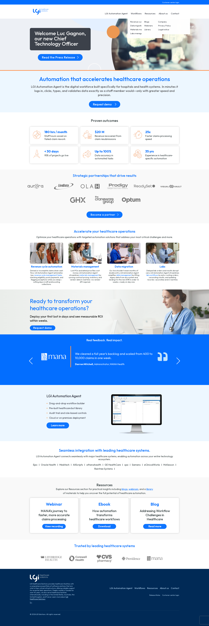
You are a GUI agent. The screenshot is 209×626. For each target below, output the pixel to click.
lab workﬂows (152, 275)
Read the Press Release (60, 57)
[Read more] (155, 515)
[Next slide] (178, 361)
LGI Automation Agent (116, 13)
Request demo (104, 104)
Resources (150, 13)
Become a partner (104, 214)
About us (163, 13)
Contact (175, 13)
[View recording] (54, 515)
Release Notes (154, 595)
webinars (133, 489)
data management (124, 275)
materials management (89, 275)
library (149, 489)
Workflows (136, 13)
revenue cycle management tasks (48, 275)
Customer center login (170, 2)
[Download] (104, 515)
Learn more (58, 425)
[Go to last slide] (31, 361)
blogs (125, 489)
